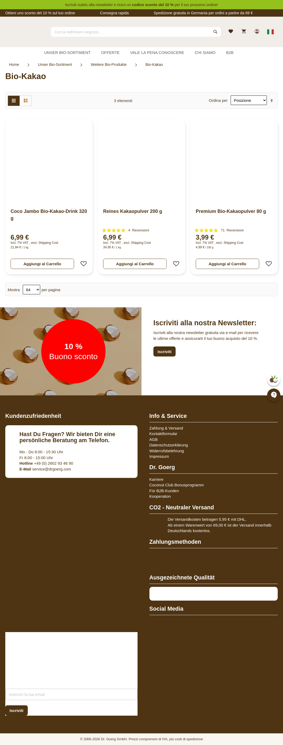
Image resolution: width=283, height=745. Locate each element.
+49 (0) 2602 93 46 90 (46, 463)
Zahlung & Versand (166, 428)
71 (232, 230)
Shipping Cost (48, 243)
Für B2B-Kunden (164, 490)
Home (14, 64)
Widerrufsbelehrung (166, 451)
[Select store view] (270, 31)
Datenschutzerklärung (168, 445)
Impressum (159, 456)
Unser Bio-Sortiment (55, 64)
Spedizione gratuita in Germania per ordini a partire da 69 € (203, 13)
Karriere (156, 479)
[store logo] (25, 36)
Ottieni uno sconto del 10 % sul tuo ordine (40, 13)
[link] (257, 31)
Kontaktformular (163, 433)
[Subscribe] (16, 710)
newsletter (104, 5)
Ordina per (218, 100)
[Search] (215, 31)
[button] (82, 263)
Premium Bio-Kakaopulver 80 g (231, 211)
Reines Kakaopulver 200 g (132, 211)
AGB (153, 439)
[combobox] (135, 31)
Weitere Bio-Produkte (108, 64)
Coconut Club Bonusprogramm (176, 485)
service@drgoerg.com (45, 469)
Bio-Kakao (154, 64)
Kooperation (160, 496)
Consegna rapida (114, 13)
